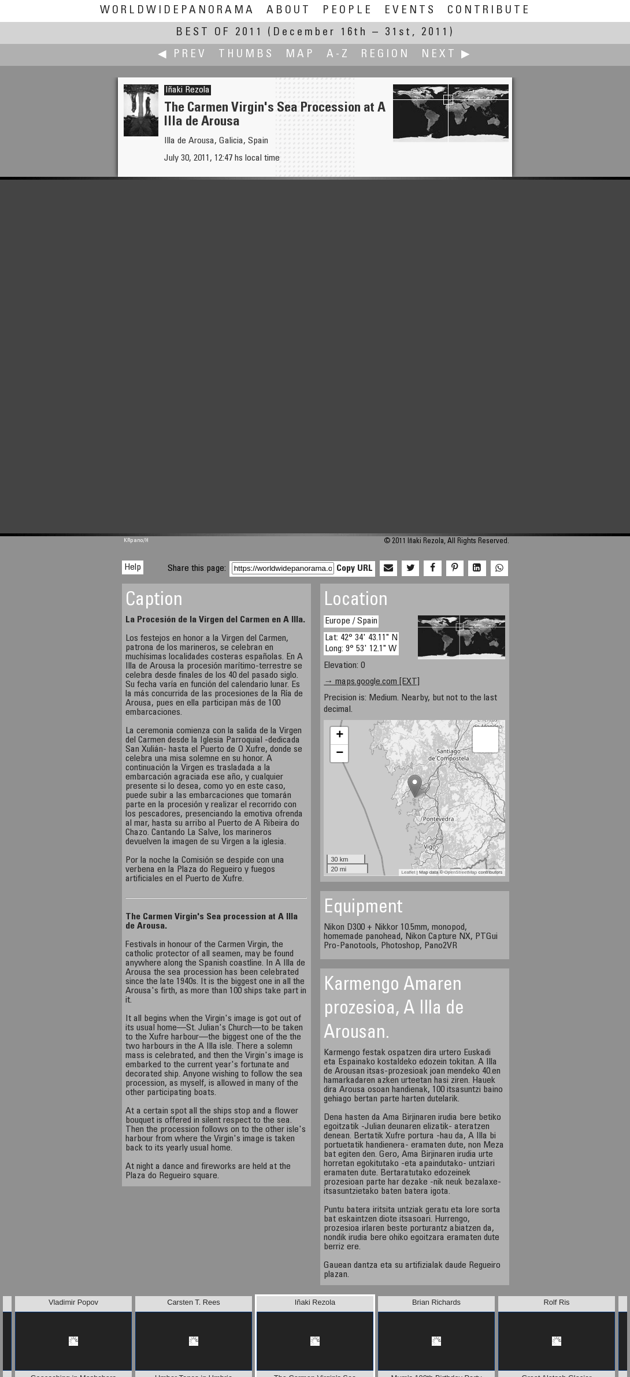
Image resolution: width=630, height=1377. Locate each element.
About (288, 10)
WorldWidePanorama (177, 10)
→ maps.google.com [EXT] (372, 681)
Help (132, 567)
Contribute (489, 10)
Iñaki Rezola (187, 90)
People (348, 10)
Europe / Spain (351, 621)
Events (410, 10)
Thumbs (246, 54)
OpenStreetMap (460, 872)
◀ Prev (182, 54)
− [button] (339, 753)
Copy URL (354, 568)
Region (385, 54)
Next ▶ (446, 54)
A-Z (338, 54)
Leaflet (409, 872)
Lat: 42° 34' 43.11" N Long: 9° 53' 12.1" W (361, 643)
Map (300, 54)
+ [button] (339, 735)
